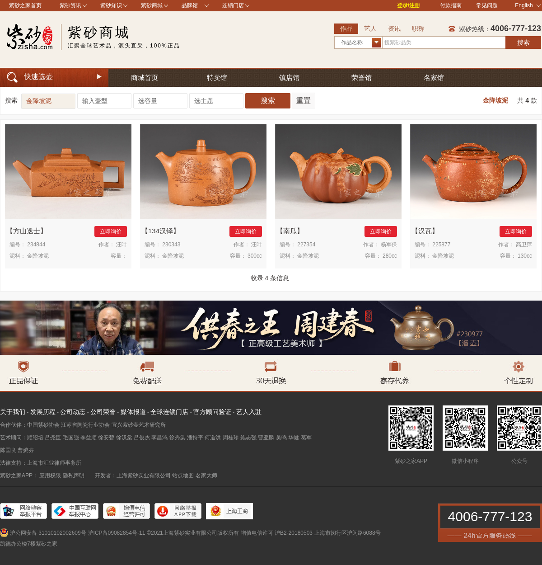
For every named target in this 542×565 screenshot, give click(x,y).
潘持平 (195, 437)
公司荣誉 (103, 411)
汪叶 (121, 244)
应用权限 (50, 475)
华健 (293, 437)
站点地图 (183, 475)
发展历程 (43, 411)
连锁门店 (233, 5)
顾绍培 (35, 437)
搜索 (523, 42)
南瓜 (290, 230)
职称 (418, 28)
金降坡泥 (495, 100)
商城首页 (144, 77)
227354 (306, 244)
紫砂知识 (111, 5)
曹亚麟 (266, 437)
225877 (441, 244)
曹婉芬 (26, 450)
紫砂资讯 (70, 5)
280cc (390, 256)
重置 (303, 100)
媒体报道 (133, 411)
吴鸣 (281, 437)
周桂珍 (231, 437)
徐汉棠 (124, 437)
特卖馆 (217, 77)
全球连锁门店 (169, 411)
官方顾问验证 (212, 411)
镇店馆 (289, 77)
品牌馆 (190, 5)
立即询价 (110, 231)
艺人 (370, 28)
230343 (171, 244)
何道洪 (213, 437)
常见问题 (487, 5)
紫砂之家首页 (25, 5)
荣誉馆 (361, 77)
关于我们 (12, 411)
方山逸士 (26, 230)
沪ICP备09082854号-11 (116, 533)
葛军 (306, 437)
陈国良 (8, 450)
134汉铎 (160, 230)
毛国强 (71, 437)
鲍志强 (248, 437)
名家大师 (206, 475)
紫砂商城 (152, 5)
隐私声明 (73, 475)
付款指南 (451, 5)
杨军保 (389, 244)
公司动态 (72, 411)
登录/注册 (408, 5)
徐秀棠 (177, 437)
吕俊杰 (142, 437)
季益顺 (88, 437)
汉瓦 (425, 230)
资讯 (394, 28)
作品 (346, 28)
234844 (36, 244)
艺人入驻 (249, 411)
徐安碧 (106, 437)
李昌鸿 (159, 437)
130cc (525, 256)
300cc (255, 256)
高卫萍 (524, 244)
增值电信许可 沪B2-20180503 (277, 533)
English (528, 5)
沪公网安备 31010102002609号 (48, 533)
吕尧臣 (53, 437)
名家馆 (434, 77)
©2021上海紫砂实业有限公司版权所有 (193, 533)
